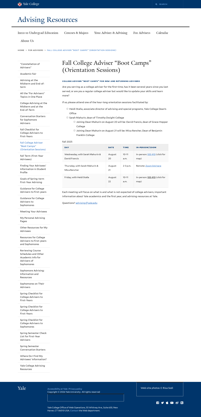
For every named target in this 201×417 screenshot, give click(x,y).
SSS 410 (151, 154)
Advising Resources (48, 19)
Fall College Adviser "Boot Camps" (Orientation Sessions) (33, 146)
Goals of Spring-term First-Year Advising (32, 180)
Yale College (31, 4)
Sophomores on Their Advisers (32, 285)
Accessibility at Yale (57, 389)
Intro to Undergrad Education (38, 33)
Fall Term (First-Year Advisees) (31, 157)
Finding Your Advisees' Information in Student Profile (33, 169)
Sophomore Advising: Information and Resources (32, 274)
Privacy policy (75, 389)
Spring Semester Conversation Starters (32, 348)
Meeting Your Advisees (33, 211)
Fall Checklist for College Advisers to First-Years (31, 133)
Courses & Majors (76, 33)
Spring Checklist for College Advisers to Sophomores (31, 323)
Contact (74, 410)
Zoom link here (153, 166)
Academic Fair (28, 73)
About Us (27, 41)
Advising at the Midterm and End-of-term (32, 83)
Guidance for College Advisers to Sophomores (32, 201)
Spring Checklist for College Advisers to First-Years (31, 297)
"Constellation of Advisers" (30, 66)
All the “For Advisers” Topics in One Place (32, 95)
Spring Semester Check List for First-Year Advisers (33, 336)
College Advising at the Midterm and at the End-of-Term (33, 106)
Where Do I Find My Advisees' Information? (33, 358)
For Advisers (141, 33)
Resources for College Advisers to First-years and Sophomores (33, 241)
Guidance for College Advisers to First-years (33, 190)
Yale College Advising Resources (32, 367)
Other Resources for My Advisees (33, 229)
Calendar (162, 33)
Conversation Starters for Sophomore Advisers (32, 119)
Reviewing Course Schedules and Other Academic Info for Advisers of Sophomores (32, 257)
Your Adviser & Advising (110, 33)
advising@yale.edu (86, 203)
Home (21, 50)
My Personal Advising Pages (32, 220)
